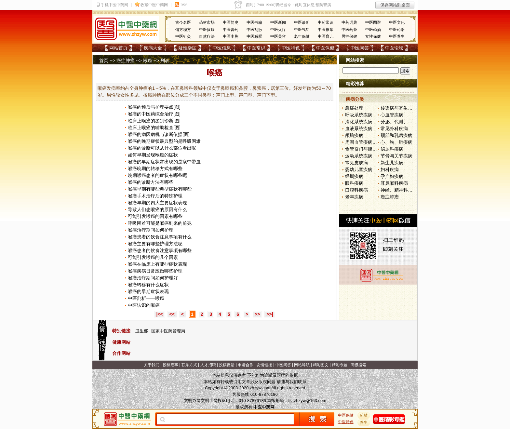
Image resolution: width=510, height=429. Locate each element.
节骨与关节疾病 (396, 155)
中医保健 (325, 47)
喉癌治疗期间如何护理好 (153, 277)
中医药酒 (373, 29)
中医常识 (256, 47)
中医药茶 (349, 29)
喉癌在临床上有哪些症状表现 (157, 264)
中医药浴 (397, 29)
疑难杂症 (187, 47)
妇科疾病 (390, 169)
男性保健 (349, 36)
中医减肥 (254, 36)
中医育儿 (325, 36)
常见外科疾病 (394, 128)
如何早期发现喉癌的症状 (153, 154)
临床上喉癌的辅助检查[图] (154, 127)
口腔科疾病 (356, 190)
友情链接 (264, 365)
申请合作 (245, 365)
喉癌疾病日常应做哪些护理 (155, 271)
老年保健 (302, 36)
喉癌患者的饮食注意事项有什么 (160, 236)
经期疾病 (354, 176)
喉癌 (147, 60)
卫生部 (141, 330)
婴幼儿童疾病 (358, 169)
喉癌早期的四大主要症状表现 (157, 202)
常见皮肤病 (356, 162)
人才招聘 (208, 365)
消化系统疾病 (358, 121)
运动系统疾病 (358, 155)
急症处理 (354, 108)
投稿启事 (170, 365)
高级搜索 (358, 365)
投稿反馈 (227, 365)
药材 (364, 415)
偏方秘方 (183, 29)
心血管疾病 (392, 114)
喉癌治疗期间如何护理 (150, 230)
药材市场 (207, 22)
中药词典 (349, 22)
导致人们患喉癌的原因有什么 (157, 209)
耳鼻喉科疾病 (394, 183)
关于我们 (151, 365)
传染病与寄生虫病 (399, 108)
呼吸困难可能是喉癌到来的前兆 (160, 223)
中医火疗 (278, 29)
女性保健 (373, 36)
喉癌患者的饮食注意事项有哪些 (160, 250)
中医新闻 (278, 22)
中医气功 (302, 29)
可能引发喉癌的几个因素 (153, 257)
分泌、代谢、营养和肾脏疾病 (410, 121)
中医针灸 (183, 36)
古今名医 (183, 22)
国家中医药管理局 (168, 330)
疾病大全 (153, 47)
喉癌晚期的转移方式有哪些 (155, 168)
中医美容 (278, 36)
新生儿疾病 (392, 162)
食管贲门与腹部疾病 (365, 149)
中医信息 (222, 47)
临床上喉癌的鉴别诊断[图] (154, 120)
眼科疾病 (354, 183)
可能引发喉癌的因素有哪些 (155, 216)
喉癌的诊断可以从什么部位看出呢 (162, 148)
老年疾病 (354, 196)
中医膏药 (230, 29)
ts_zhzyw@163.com (307, 400)
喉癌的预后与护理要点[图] (154, 107)
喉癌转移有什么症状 (148, 284)
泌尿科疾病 (392, 149)
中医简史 (230, 22)
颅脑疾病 (354, 135)
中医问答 (360, 47)
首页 (103, 60)
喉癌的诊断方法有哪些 (150, 182)
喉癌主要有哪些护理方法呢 (155, 243)
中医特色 (291, 47)
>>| (269, 314)
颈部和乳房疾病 (396, 135)
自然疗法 (207, 36)
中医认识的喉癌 (144, 305)
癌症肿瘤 (125, 60)
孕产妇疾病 (392, 176)
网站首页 (118, 47)
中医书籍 (254, 22)
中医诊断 (302, 22)
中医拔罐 (207, 29)
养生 (364, 422)
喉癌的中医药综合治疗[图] (154, 113)
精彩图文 (321, 365)
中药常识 (325, 22)
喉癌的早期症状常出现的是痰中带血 (164, 161)
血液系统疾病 (358, 128)
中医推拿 (325, 29)
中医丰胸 (230, 36)
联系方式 (189, 365)
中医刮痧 (254, 29)
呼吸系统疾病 (358, 114)
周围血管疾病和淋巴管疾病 (372, 142)
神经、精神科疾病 (399, 190)
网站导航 (302, 365)
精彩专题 (339, 365)
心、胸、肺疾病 (396, 142)
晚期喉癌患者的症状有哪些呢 (157, 175)
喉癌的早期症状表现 (148, 291)
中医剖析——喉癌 (146, 298)
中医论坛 (394, 47)
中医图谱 (373, 22)
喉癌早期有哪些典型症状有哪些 (160, 189)
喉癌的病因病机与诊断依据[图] (159, 134)
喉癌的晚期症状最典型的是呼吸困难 (164, 141)
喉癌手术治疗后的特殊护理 (155, 195)
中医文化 (397, 22)
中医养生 (397, 36)
